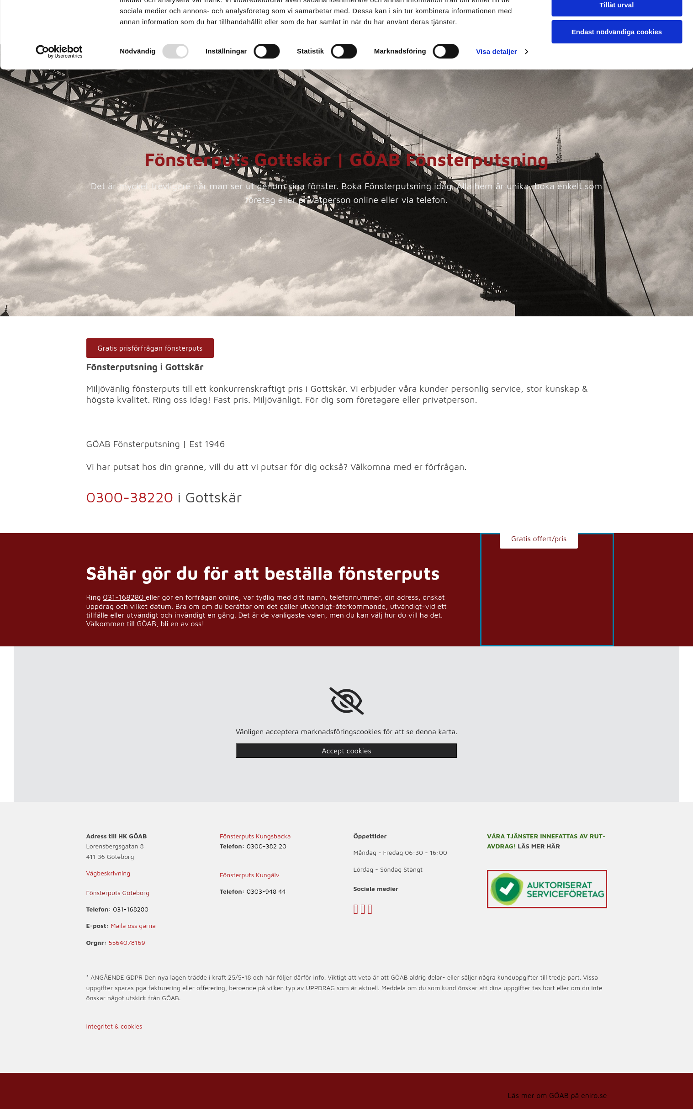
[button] (150, 348)
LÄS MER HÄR (539, 846)
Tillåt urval (617, 49)
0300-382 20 (266, 846)
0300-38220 (130, 497)
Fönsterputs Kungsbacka (255, 836)
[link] (346, 701)
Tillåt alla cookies (616, 23)
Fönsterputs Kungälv (250, 875)
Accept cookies (346, 750)
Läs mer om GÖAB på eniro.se (557, 1095)
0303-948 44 (266, 891)
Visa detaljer (496, 96)
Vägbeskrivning (108, 873)
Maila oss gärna (133, 925)
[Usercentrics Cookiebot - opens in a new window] (59, 96)
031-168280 (123, 597)
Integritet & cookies (114, 1026)
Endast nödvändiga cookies (616, 76)
